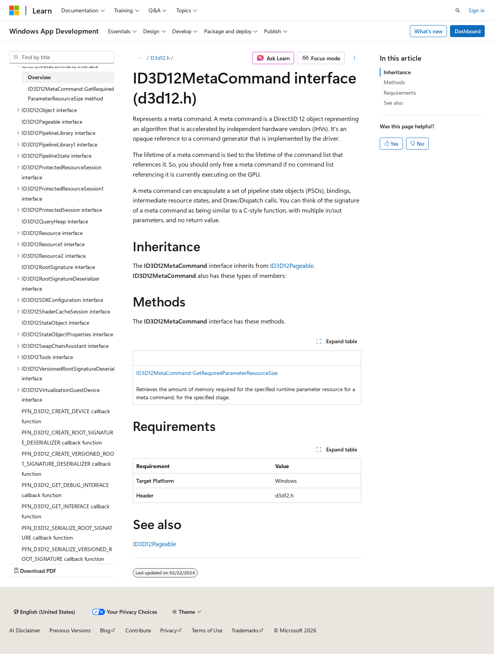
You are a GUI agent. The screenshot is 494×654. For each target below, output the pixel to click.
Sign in (477, 10)
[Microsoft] (14, 10)
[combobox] (61, 57)
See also (393, 102)
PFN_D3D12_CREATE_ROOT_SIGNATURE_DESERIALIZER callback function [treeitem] (67, 437)
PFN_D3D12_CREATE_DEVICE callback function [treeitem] (66, 416)
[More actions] (354, 58)
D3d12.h (160, 57)
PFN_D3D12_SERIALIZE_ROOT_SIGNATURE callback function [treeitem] (67, 533)
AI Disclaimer (24, 630)
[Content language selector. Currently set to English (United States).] (44, 612)
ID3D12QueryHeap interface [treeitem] (55, 221)
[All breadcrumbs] (139, 58)
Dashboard (467, 31)
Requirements (400, 92)
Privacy (168, 630)
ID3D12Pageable (291, 265)
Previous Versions (70, 630)
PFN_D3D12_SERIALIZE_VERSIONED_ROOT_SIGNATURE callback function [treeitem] (67, 554)
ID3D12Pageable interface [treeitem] (52, 121)
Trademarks (245, 630)
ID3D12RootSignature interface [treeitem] (58, 267)
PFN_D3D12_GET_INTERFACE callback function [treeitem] (66, 511)
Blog (105, 630)
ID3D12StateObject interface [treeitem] (55, 322)
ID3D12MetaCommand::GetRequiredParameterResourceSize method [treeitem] (71, 93)
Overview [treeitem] (39, 77)
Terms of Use (207, 630)
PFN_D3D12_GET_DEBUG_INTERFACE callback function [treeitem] (65, 490)
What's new (428, 31)
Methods (394, 82)
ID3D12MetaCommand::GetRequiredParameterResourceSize (206, 372)
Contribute (138, 630)
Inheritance (397, 72)
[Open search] (457, 10)
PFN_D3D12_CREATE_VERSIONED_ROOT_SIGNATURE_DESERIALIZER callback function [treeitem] (68, 463)
